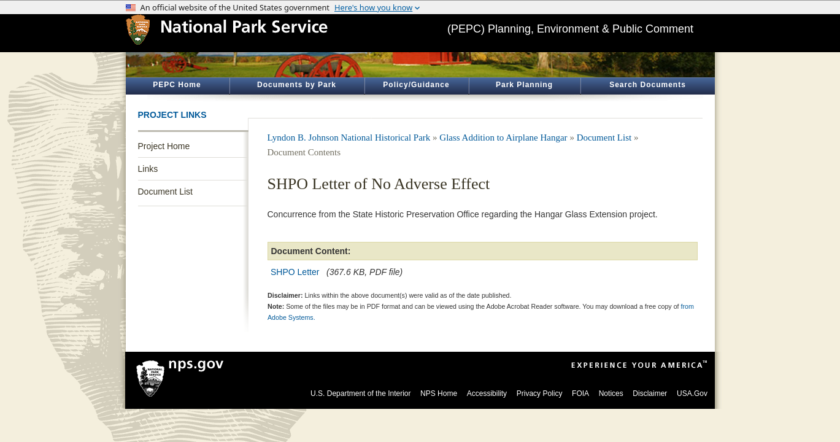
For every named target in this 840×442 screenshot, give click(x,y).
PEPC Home (177, 84)
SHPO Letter (295, 272)
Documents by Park (296, 84)
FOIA (580, 393)
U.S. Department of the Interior (360, 393)
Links (148, 169)
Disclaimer (650, 393)
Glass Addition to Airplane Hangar (503, 137)
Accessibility (487, 393)
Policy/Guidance (416, 84)
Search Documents (647, 84)
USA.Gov (692, 393)
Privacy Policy (540, 393)
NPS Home (438, 393)
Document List (165, 191)
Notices (611, 393)
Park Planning (524, 84)
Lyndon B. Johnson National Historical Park (349, 137)
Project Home (164, 146)
